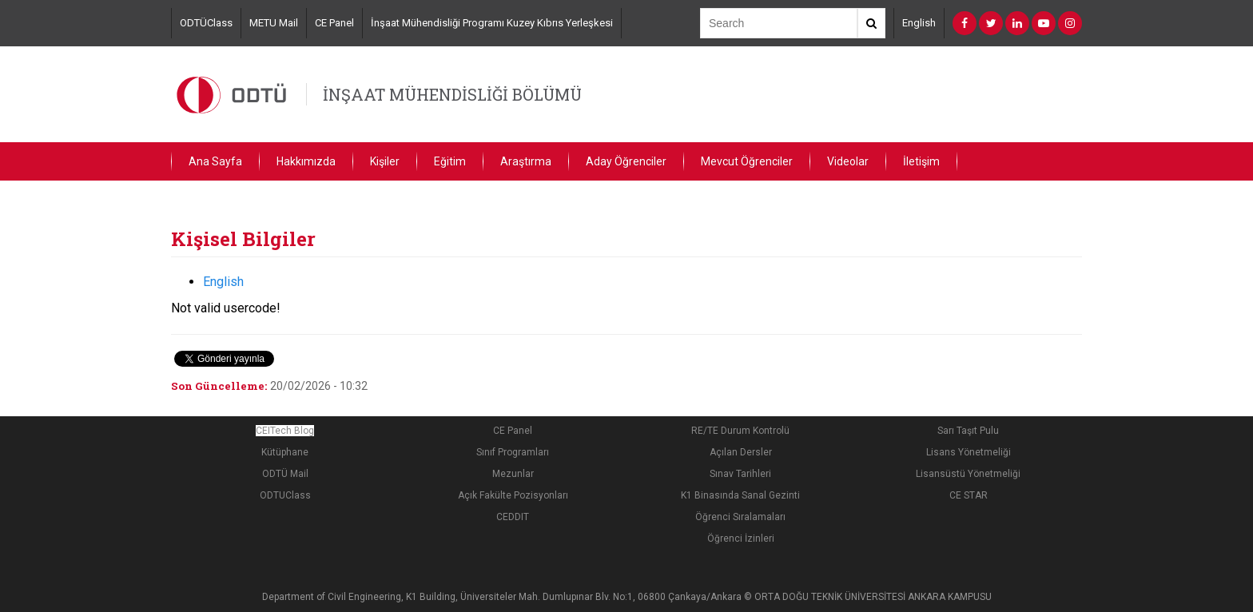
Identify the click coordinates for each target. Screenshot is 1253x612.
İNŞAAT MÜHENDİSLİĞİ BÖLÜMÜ (452, 94)
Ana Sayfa (215, 161)
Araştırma (525, 161)
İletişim (921, 161)
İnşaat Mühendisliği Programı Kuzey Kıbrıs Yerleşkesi (492, 23)
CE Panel (334, 23)
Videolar (848, 161)
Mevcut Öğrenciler (747, 161)
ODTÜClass (206, 23)
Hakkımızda (306, 161)
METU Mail (273, 23)
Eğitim (450, 161)
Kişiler (385, 161)
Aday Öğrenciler (626, 161)
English (919, 23)
